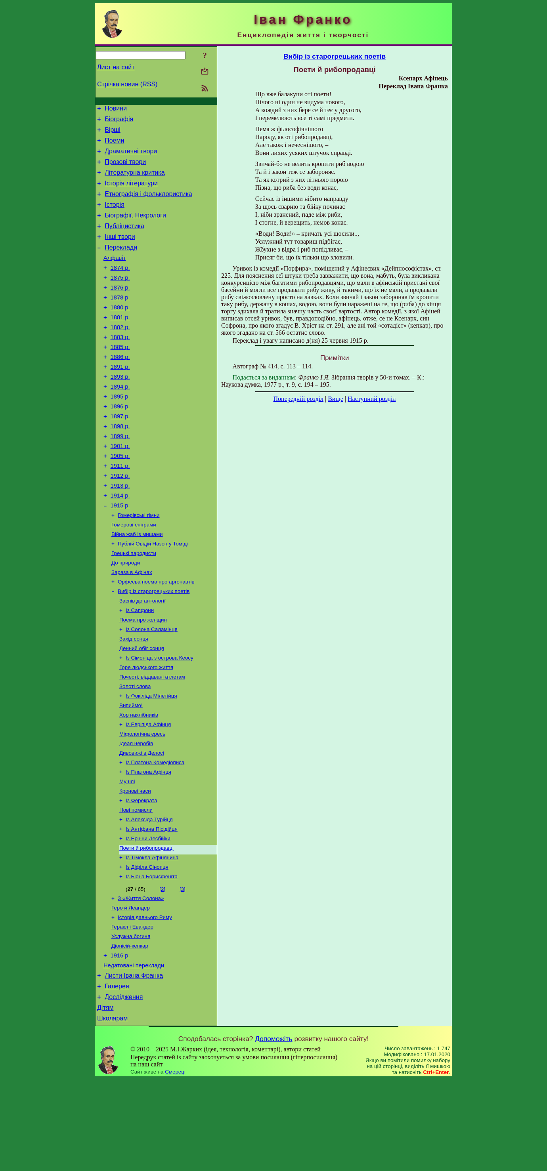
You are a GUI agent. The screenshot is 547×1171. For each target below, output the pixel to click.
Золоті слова (135, 749)
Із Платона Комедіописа (155, 831)
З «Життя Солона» (141, 977)
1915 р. (120, 553)
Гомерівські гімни (139, 563)
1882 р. (120, 353)
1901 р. (120, 486)
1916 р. (120, 1040)
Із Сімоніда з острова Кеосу (159, 718)
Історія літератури (131, 192)
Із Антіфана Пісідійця (152, 903)
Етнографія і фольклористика (148, 204)
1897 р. (120, 453)
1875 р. (120, 298)
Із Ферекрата (141, 872)
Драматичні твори (131, 157)
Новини (116, 109)
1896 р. (120, 442)
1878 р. (120, 320)
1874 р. (120, 287)
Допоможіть (273, 1130)
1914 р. (120, 542)
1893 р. (120, 409)
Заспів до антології (142, 656)
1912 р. (120, 520)
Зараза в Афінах (131, 625)
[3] (183, 968)
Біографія (119, 121)
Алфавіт (114, 276)
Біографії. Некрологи (135, 228)
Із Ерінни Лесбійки (148, 914)
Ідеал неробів (136, 811)
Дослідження (124, 1086)
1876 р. (120, 309)
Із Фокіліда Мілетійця (151, 759)
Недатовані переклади (133, 1051)
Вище (335, 398)
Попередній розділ (298, 398)
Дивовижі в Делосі (141, 821)
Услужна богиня (130, 1019)
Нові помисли (136, 883)
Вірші (112, 133)
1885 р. (120, 375)
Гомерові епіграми (133, 574)
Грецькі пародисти (133, 605)
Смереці (175, 1163)
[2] (162, 968)
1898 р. (120, 464)
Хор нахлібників (138, 780)
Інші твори (120, 252)
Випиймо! (131, 769)
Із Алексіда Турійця (149, 893)
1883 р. (120, 364)
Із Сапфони (140, 666)
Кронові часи (135, 862)
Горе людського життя (146, 728)
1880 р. (120, 331)
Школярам (112, 1109)
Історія (114, 216)
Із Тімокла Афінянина (152, 934)
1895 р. (120, 431)
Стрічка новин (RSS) (127, 84)
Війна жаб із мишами (137, 584)
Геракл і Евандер (132, 1008)
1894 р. (120, 420)
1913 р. (120, 531)
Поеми (114, 145)
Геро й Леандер (130, 988)
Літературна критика (134, 180)
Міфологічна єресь (142, 800)
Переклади (121, 264)
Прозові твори (125, 169)
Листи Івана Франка (134, 1062)
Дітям (105, 1098)
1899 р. (120, 475)
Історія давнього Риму (145, 998)
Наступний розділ (372, 398)
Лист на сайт (116, 67)
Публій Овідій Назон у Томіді (153, 594)
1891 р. (120, 398)
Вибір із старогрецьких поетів (153, 646)
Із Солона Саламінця (152, 687)
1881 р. (120, 342)
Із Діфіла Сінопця (147, 945)
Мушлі (127, 852)
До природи (125, 615)
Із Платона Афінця (148, 842)
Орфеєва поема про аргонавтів (156, 636)
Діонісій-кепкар (129, 1029)
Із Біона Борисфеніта (152, 955)
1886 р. (120, 386)
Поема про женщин (143, 677)
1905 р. (120, 497)
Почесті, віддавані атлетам (152, 739)
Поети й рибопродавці (146, 924)
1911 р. (120, 508)
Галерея (117, 1074)
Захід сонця (133, 697)
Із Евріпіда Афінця (148, 790)
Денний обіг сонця (141, 708)
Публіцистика (124, 240)
